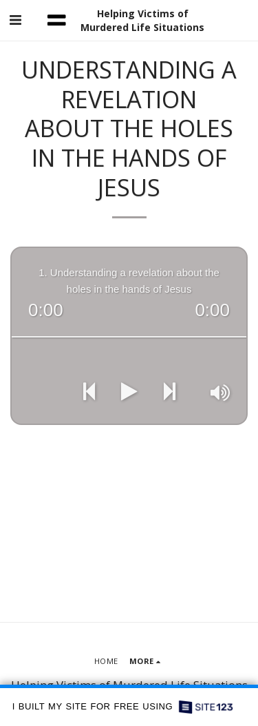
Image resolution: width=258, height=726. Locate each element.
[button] (15, 20)
